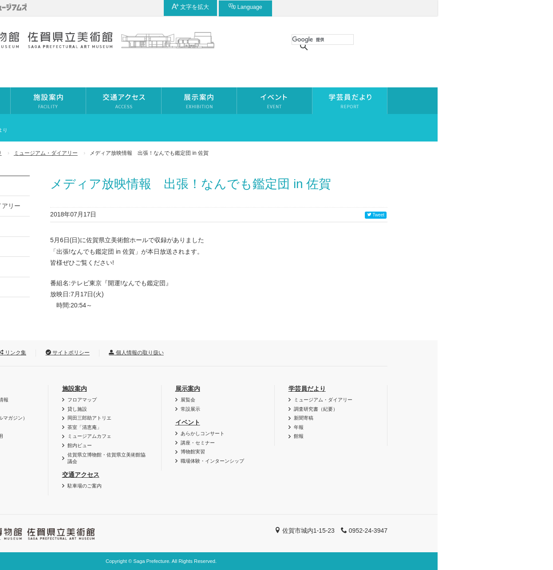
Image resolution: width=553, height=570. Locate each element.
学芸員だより (101, 153)
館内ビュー (195, 445)
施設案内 (190, 388)
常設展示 (306, 409)
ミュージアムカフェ (205, 436)
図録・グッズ (84, 409)
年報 (67, 266)
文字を (421, 7)
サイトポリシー (183, 353)
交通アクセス (196, 474)
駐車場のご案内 (200, 485)
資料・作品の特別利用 (94, 436)
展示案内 (303, 388)
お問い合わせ (74, 353)
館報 (67, 287)
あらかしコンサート (318, 433)
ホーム (61, 153)
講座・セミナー (313, 442)
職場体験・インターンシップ (327, 461)
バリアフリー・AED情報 (97, 399)
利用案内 (76, 388)
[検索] (438, 39)
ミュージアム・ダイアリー (161, 153)
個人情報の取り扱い (251, 353)
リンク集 (128, 353)
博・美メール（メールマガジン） (106, 418)
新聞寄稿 (73, 246)
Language (476, 7)
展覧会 (303, 399)
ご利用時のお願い (89, 445)
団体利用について (89, 427)
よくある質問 (84, 454)
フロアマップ (197, 399)
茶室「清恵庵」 (200, 427)
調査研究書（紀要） (89, 226)
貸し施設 (192, 409)
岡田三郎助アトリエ (205, 418)
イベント (303, 422)
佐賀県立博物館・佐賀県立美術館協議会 (222, 458)
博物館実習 (308, 451)
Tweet (491, 214)
